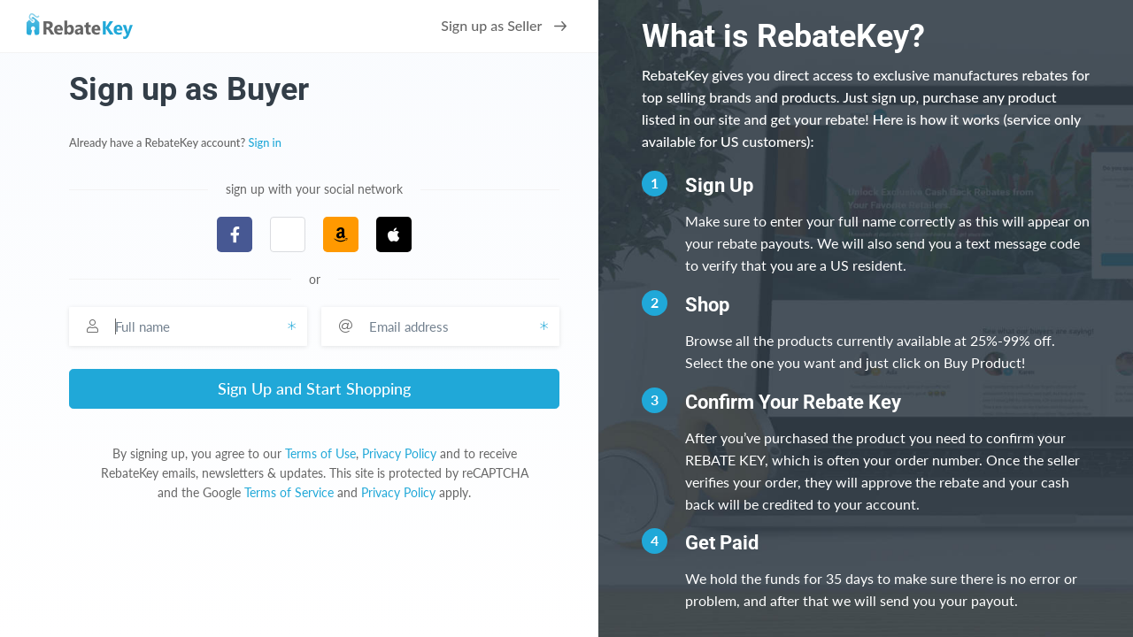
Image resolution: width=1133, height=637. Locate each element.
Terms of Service (289, 492)
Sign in (265, 142)
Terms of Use (320, 453)
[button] (287, 234)
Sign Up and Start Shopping (314, 388)
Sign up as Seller (503, 25)
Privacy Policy (399, 453)
